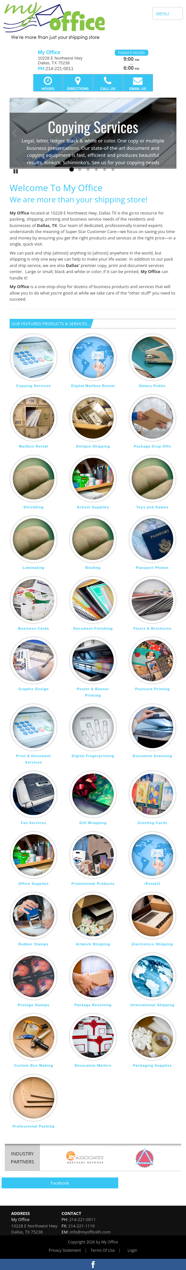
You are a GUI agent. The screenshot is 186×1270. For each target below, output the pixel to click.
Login (132, 1250)
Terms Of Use (102, 1250)
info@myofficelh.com (90, 1232)
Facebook (60, 1183)
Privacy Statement (65, 1250)
